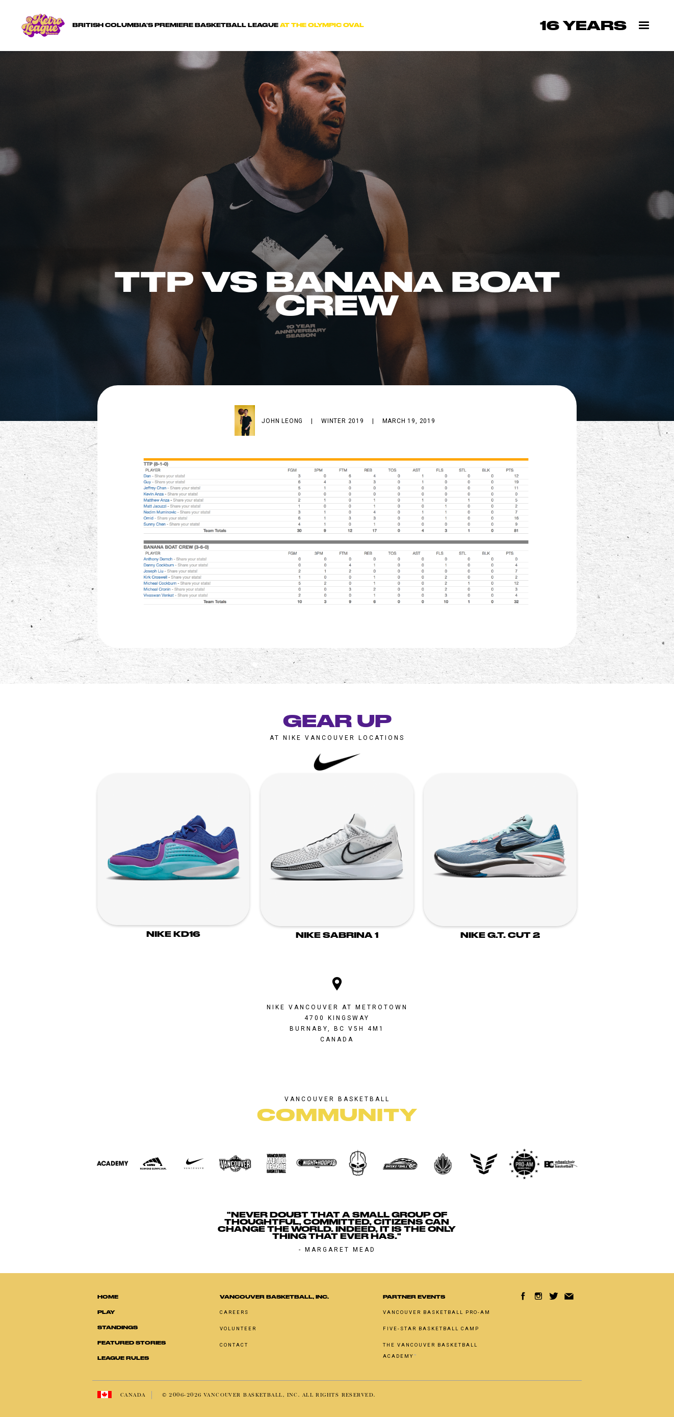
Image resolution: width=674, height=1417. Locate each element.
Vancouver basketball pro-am (436, 1312)
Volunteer (238, 1328)
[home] (195, 26)
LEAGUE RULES (123, 1358)
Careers (234, 1312)
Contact (234, 1345)
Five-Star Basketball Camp (431, 1328)
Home (107, 1297)
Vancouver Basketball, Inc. (274, 1297)
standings (117, 1327)
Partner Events (414, 1297)
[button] (644, 25)
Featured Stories (131, 1343)
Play (106, 1312)
